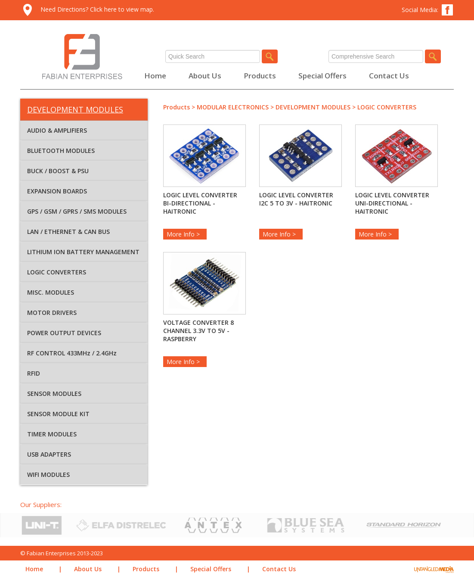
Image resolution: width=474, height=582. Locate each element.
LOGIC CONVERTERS (56, 272)
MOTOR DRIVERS (52, 312)
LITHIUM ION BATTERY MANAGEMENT (83, 252)
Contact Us (389, 76)
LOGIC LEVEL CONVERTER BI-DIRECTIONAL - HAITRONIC (200, 203)
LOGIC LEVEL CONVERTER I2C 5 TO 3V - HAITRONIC (296, 199)
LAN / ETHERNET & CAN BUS (68, 231)
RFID (33, 373)
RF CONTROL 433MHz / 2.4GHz (72, 353)
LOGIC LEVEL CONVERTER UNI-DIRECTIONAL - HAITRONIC (392, 203)
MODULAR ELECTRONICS (233, 107)
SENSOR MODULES (54, 393)
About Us (205, 76)
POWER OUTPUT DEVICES (64, 333)
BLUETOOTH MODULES (61, 150)
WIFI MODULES (48, 474)
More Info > (185, 234)
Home (155, 76)
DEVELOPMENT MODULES (313, 107)
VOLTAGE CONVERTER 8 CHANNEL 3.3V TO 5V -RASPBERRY (198, 330)
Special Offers (322, 76)
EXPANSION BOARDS (57, 191)
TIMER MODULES (52, 434)
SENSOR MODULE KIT (58, 414)
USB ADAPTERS (49, 454)
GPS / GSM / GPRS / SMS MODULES (77, 211)
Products (260, 76)
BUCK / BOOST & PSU (58, 171)
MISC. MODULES (50, 292)
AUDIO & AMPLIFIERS (57, 130)
